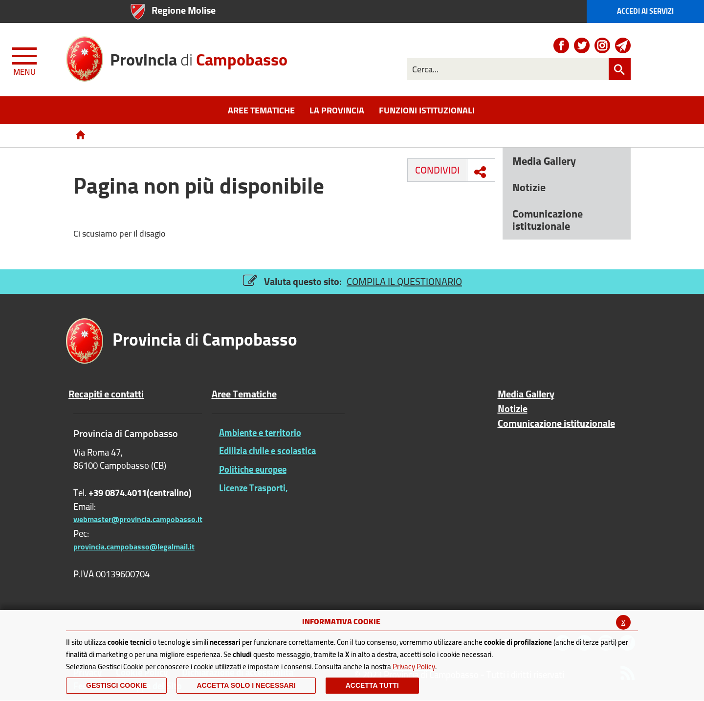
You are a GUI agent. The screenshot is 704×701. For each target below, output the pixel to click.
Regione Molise (184, 10)
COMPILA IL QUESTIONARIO (404, 281)
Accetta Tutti (372, 685)
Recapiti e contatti (106, 394)
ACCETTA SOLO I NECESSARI (246, 685)
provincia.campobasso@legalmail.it (134, 546)
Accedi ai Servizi (645, 11)
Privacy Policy (414, 666)
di (198, 56)
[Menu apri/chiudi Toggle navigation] (25, 59)
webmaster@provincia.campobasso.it (137, 519)
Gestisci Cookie (116, 685)
